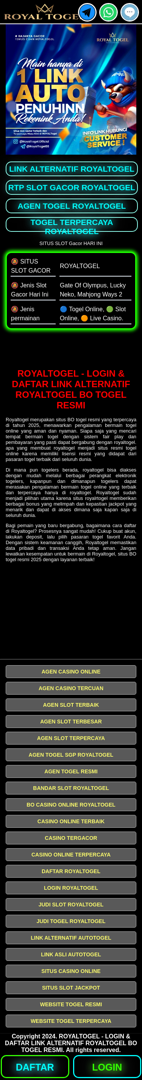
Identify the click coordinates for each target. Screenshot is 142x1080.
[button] (130, 12)
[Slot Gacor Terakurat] (71, 613)
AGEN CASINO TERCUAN (71, 688)
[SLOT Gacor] (71, 348)
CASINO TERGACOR (71, 838)
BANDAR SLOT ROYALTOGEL (71, 788)
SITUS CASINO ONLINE (70, 971)
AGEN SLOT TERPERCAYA (71, 738)
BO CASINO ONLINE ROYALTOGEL (71, 805)
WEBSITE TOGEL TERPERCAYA (71, 1021)
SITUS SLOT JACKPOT (71, 988)
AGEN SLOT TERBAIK (71, 705)
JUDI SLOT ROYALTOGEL (71, 905)
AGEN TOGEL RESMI (70, 771)
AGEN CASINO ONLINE (71, 672)
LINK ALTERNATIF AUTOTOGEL (71, 938)
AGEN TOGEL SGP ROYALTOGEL (71, 755)
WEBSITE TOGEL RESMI (71, 1004)
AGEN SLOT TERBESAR (71, 721)
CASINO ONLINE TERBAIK (71, 821)
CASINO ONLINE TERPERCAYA (71, 855)
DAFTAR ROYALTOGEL (71, 871)
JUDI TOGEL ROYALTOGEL (70, 921)
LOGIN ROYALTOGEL (71, 888)
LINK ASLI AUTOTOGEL (71, 954)
